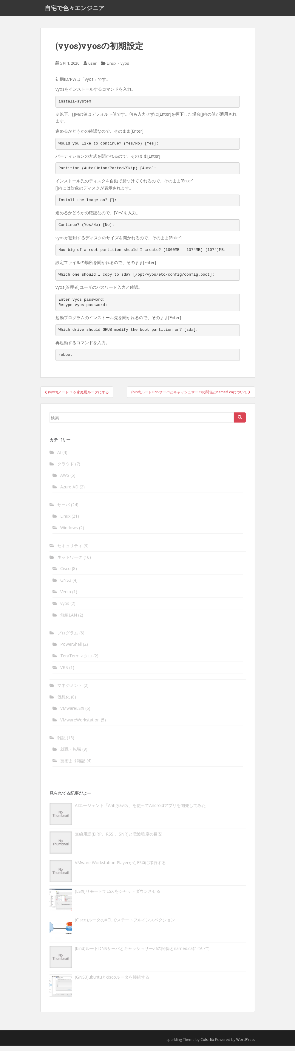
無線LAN (68, 620)
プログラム (67, 638)
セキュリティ (69, 550)
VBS (64, 672)
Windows (69, 532)
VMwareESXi (72, 713)
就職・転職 (70, 754)
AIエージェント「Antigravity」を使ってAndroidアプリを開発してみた (140, 810)
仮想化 (63, 702)
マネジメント (69, 690)
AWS (64, 480)
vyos (125, 68)
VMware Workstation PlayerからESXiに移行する (120, 867)
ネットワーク (69, 562)
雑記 (61, 743)
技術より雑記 (72, 766)
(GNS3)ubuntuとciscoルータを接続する (112, 982)
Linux (111, 68)
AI (59, 457)
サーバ (63, 510)
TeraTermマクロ (76, 661)
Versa (65, 597)
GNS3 (65, 585)
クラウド (65, 469)
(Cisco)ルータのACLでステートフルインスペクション (125, 925)
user (92, 68)
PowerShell (71, 649)
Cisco (65, 573)
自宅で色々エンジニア (74, 10)
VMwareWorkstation (80, 725)
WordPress (245, 1044)
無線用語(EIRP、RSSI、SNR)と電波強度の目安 (118, 839)
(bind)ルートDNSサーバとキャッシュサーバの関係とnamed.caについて (142, 953)
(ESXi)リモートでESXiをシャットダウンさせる (117, 896)
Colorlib (207, 1044)
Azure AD (69, 492)
